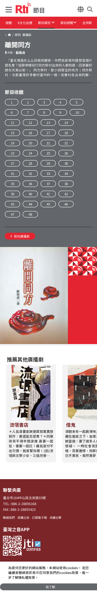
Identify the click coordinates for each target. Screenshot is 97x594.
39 (12, 194)
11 (12, 122)
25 (48, 153)
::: (6, 34)
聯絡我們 (9, 517)
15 (12, 132)
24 (30, 153)
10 (77, 112)
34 (66, 173)
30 (66, 163)
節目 (17, 34)
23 (12, 153)
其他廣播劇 (20, 236)
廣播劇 (26, 34)
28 (30, 163)
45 (48, 204)
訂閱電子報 (39, 517)
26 (66, 153)
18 (66, 132)
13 (48, 122)
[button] (8, 10)
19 (12, 143)
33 (48, 173)
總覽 (9, 23)
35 (12, 183)
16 (30, 132)
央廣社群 (55, 517)
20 (30, 143)
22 (66, 143)
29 (48, 163)
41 (48, 194)
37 (48, 183)
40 (30, 194)
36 (30, 183)
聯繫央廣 (12, 490)
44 (30, 204)
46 (66, 204)
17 (48, 132)
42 (66, 194)
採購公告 (23, 517)
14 (66, 122)
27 (12, 163)
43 (12, 204)
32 (30, 173)
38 (66, 183)
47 (12, 214)
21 (48, 143)
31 (12, 173)
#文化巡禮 (30, 23)
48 (30, 214)
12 (30, 122)
